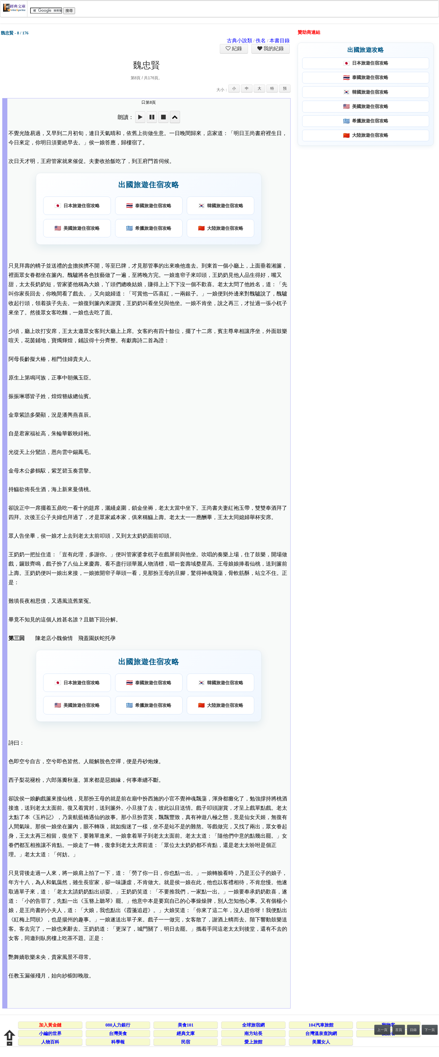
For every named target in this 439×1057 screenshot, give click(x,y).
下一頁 (430, 1030)
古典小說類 (239, 40)
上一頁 (382, 1030)
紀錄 (236, 48)
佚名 (261, 40)
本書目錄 (279, 40)
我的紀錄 (273, 48)
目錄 (413, 1030)
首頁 (398, 1030)
